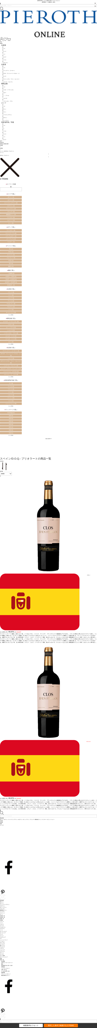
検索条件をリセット (31, 1025)
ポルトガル (2, 942)
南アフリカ (2, 945)
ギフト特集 (2, 955)
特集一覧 (2, 959)
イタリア (11, 298)
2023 (11, 421)
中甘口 (10, 260)
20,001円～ (11, 285)
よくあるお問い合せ (5, 971)
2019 (11, 433)
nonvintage (11, 412)
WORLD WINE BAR (4, 143)
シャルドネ (11, 330)
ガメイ (10, 342)
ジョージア (2, 949)
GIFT (1, 141)
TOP (1, 42)
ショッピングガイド (5, 968)
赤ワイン (11, 197)
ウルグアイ (11, 306)
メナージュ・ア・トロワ (11, 374)
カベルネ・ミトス (10, 339)
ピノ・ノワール (11, 327)
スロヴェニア (3, 937)
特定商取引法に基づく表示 (7, 965)
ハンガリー (2, 941)
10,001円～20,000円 (11, 282)
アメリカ (11, 301)
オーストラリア (11, 312)
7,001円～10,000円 (11, 279)
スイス (10, 400)
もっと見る (11, 314)
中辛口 (10, 252)
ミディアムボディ (10, 236)
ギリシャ (2, 952)
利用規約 (3, 966)
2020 (11, 430)
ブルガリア (2, 947)
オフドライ (11, 254)
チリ (11, 383)
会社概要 (3, 961)
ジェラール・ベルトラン (11, 365)
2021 (11, 427)
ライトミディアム (10, 233)
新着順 (2, 473)
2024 (11, 418)
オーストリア (3, 932)
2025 (11, 415)
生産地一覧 (2, 915)
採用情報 (3, 972)
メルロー (11, 324)
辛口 (11, 249)
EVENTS (2, 142)
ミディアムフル (11, 239)
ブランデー (11, 211)
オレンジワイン (11, 208)
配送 (2, 964)
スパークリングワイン (10, 203)
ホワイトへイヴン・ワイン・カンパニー (11, 361)
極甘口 (10, 266)
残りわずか (89, 741)
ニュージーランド (10, 403)
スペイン (10, 398)
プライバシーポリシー (6, 974)
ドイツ (10, 295)
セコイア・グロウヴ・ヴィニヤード (11, 368)
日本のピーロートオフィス (7, 962)
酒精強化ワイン (11, 214)
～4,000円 (10, 273)
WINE (1, 43)
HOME (1, 145)
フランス (11, 292)
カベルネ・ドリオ (10, 336)
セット (10, 223)
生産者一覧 (2, 917)
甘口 (11, 263)
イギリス (2, 948)
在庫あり (88, 575)
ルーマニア (2, 944)
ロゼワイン (11, 206)
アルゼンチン (11, 303)
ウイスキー (11, 217)
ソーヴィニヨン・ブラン (11, 333)
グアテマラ (2, 951)
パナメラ (11, 358)
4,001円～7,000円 (10, 276)
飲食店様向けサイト (5, 975)
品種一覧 (2, 918)
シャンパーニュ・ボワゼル (11, 371)
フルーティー (11, 257)
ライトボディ (11, 230)
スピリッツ (11, 220)
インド (10, 309)
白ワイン (11, 200)
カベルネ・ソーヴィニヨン (11, 321)
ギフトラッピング (4, 956)
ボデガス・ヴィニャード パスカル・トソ (11, 354)
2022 (11, 424)
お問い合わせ (4, 969)
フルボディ (11, 242)
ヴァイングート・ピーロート (11, 350)
